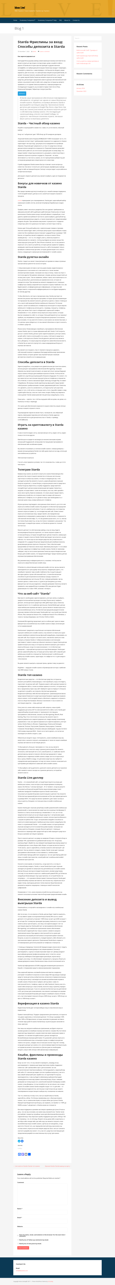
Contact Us (76, 20)
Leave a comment (45, 51)
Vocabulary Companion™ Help (47, 20)
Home (15, 20)
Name (19, 1209)
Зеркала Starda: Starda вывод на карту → (58, 1166)
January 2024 (81, 88)
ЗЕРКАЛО (22, 93)
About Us (67, 20)
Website (20, 1226)
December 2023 (81, 91)
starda (20, 200)
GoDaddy (50, 1281)
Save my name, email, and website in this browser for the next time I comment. (42, 1235)
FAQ (60, 20)
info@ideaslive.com (22, 1271)
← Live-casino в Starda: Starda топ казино (26, 1166)
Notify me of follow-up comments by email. (34, 1240)
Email (19, 1217)
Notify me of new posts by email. (30, 1244)
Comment (20, 1182)
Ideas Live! (20, 7)
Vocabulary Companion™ (27, 20)
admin (34, 51)
